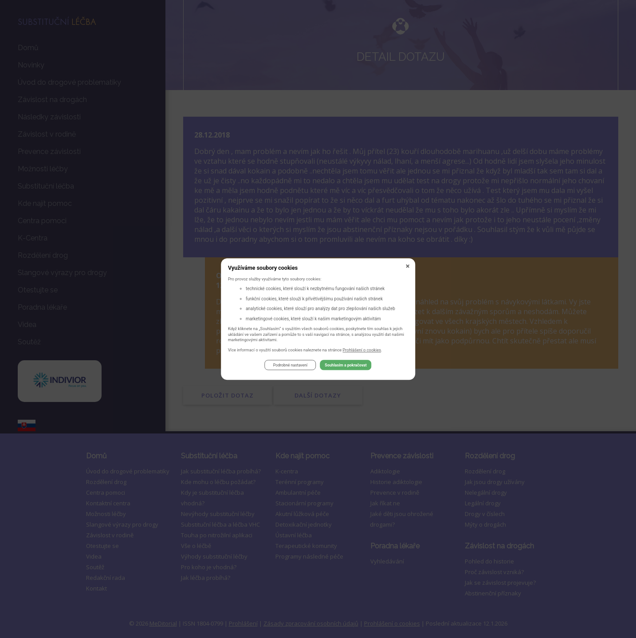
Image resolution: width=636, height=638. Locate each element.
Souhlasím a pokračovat (345, 366)
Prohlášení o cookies (362, 351)
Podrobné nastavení (290, 366)
